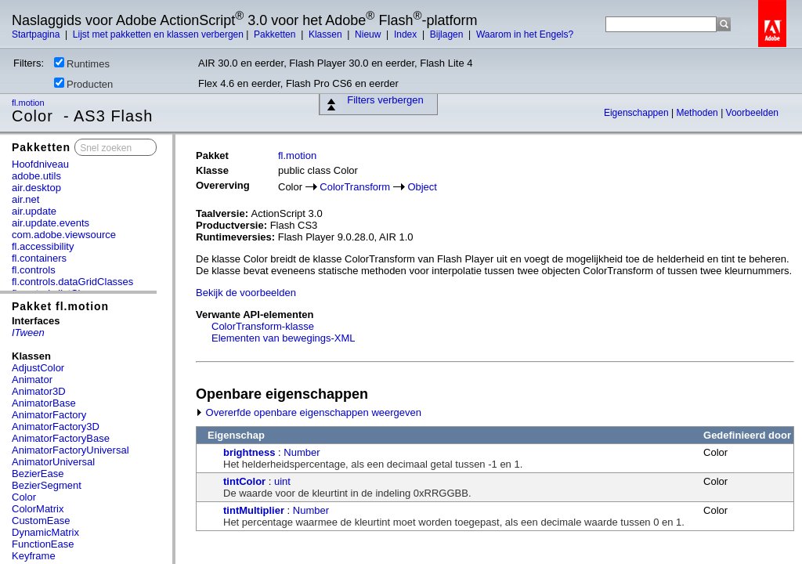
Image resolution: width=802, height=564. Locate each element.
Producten (83, 84)
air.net (25, 199)
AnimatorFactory (49, 415)
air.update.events (50, 223)
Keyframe (34, 556)
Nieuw (369, 34)
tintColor (244, 481)
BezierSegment (46, 485)
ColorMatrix (37, 509)
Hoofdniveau (40, 164)
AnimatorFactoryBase (61, 438)
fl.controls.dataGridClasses (72, 281)
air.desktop (36, 187)
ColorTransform (355, 187)
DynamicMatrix (45, 532)
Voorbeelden (752, 112)
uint (282, 481)
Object (422, 187)
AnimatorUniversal (53, 462)
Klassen (327, 34)
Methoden (698, 112)
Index (407, 34)
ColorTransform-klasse (262, 326)
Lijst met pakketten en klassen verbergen (158, 34)
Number (302, 452)
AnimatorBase (44, 403)
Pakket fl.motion (60, 306)
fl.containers (39, 258)
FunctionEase (43, 544)
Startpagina (37, 34)
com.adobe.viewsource (64, 234)
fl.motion (29, 102)
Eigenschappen (637, 112)
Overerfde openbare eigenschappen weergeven (308, 412)
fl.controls (34, 270)
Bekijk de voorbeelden (246, 292)
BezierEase (37, 473)
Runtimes (82, 63)
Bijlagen (448, 34)
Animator (32, 379)
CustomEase (41, 520)
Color (24, 497)
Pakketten (276, 34)
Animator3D (39, 391)
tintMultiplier (253, 510)
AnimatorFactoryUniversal (70, 450)
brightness (249, 452)
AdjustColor (38, 368)
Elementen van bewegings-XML (283, 338)
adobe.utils (36, 176)
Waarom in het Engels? (524, 34)
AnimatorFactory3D (55, 426)
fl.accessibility (43, 246)
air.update (34, 211)
